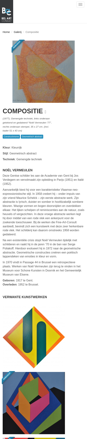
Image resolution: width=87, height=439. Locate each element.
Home (6, 31)
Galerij (18, 31)
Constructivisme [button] (11, 136)
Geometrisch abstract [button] (32, 136)
